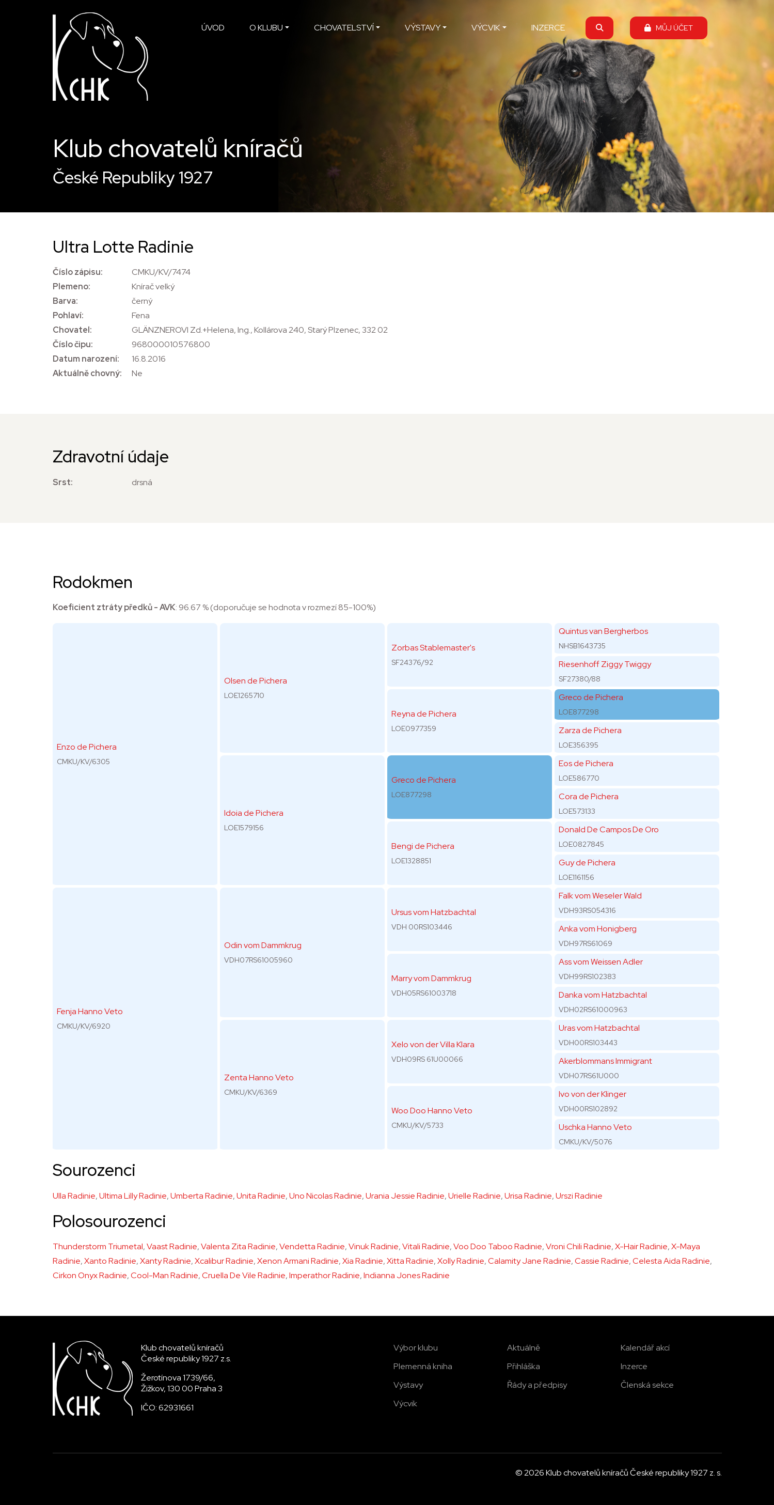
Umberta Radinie (201, 1195)
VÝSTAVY (422, 27)
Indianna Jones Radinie (407, 1275)
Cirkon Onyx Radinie (90, 1275)
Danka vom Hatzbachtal (603, 994)
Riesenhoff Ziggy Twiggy (605, 664)
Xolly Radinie (460, 1260)
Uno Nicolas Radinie (325, 1195)
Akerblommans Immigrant (605, 1061)
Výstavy (408, 1384)
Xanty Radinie (165, 1260)
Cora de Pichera (589, 796)
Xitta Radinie (410, 1260)
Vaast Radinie (172, 1246)
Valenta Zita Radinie (238, 1246)
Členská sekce (647, 1384)
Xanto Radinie (110, 1260)
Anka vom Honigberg (598, 928)
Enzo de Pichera (87, 746)
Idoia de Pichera (253, 813)
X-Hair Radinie (641, 1246)
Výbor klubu (415, 1347)
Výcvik (405, 1403)
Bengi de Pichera (422, 846)
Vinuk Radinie (374, 1246)
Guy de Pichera (587, 862)
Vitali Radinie (426, 1246)
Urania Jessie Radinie (405, 1195)
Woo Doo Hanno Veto (431, 1110)
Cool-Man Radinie (164, 1275)
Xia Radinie (362, 1260)
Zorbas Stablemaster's (433, 647)
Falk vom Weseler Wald (600, 895)
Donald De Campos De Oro (609, 829)
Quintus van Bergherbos (603, 631)
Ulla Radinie (74, 1195)
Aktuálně (523, 1347)
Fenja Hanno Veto (90, 1011)
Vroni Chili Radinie (578, 1246)
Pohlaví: (68, 315)
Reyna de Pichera (423, 713)
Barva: (65, 301)
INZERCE (548, 27)
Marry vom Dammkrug (431, 978)
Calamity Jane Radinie (529, 1260)
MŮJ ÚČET (668, 28)
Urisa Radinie (528, 1195)
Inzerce (634, 1366)
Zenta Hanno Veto (259, 1077)
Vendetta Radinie (312, 1246)
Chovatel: (72, 329)
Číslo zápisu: (78, 272)
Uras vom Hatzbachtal (599, 1027)
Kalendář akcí (645, 1347)
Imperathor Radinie (324, 1275)
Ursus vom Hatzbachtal (433, 912)
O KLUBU (266, 27)
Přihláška (523, 1366)
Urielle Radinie (474, 1195)
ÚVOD (213, 27)
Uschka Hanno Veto (595, 1127)
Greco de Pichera (423, 779)
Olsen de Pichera (255, 680)
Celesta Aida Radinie (671, 1260)
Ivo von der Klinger (592, 1094)
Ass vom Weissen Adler (601, 961)
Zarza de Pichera (590, 730)
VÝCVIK (485, 27)
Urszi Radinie (579, 1195)
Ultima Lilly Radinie (133, 1195)
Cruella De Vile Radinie (244, 1275)
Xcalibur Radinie (224, 1260)
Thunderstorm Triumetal (98, 1246)
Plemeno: (71, 286)
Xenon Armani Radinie (298, 1260)
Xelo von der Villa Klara (433, 1044)
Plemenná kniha (422, 1366)
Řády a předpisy (537, 1384)
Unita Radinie (261, 1195)
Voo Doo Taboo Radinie (497, 1246)
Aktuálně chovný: (87, 373)
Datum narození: (86, 358)
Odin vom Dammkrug (263, 945)
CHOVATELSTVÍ (344, 27)
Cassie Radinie (602, 1260)
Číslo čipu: (73, 344)
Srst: (63, 482)
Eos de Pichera (586, 763)
